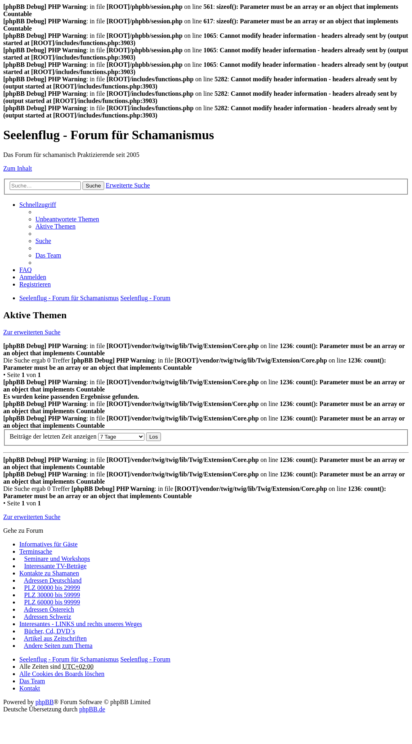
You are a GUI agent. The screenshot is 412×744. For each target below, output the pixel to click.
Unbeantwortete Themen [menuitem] (67, 219)
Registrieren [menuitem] (35, 284)
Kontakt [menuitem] (29, 688)
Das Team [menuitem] (48, 255)
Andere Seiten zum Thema (58, 645)
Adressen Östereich (49, 609)
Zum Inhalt (17, 168)
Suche (93, 186)
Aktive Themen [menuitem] (55, 226)
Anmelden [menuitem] (32, 277)
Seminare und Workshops (57, 558)
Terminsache (35, 551)
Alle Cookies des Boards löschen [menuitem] (62, 673)
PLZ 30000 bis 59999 (52, 594)
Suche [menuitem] (43, 240)
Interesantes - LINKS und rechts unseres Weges (80, 623)
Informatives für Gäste (48, 544)
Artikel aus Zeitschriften (55, 638)
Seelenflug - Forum (145, 659)
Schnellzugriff (37, 204)
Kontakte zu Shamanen (49, 573)
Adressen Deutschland (53, 580)
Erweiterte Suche (128, 185)
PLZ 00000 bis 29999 (52, 587)
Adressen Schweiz (47, 616)
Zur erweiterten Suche (31, 332)
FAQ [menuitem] (25, 269)
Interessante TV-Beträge (55, 566)
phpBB (44, 702)
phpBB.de (92, 709)
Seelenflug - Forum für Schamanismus (69, 659)
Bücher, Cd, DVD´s (49, 631)
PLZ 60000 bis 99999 (52, 602)
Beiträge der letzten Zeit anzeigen (77, 436)
